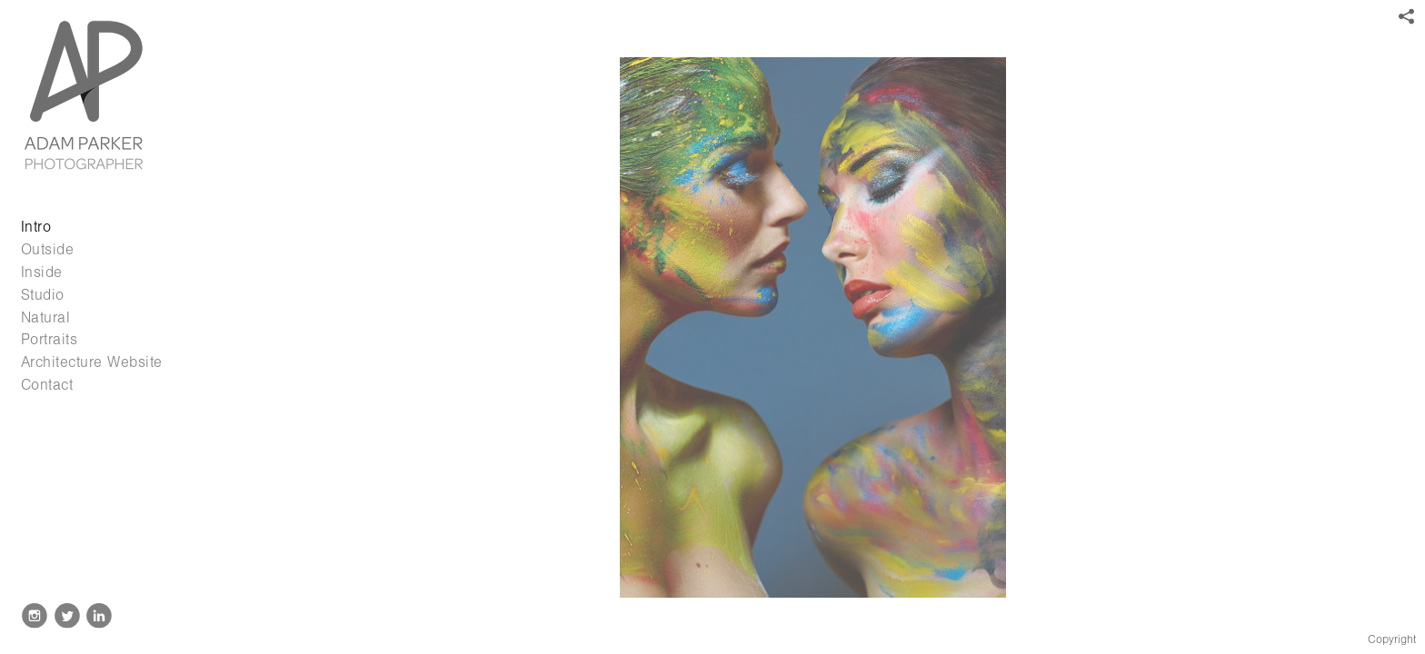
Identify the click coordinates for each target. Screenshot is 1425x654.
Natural (46, 317)
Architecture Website (92, 362)
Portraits (49, 339)
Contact (47, 384)
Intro (36, 226)
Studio (43, 294)
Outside (48, 249)
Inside (42, 272)
